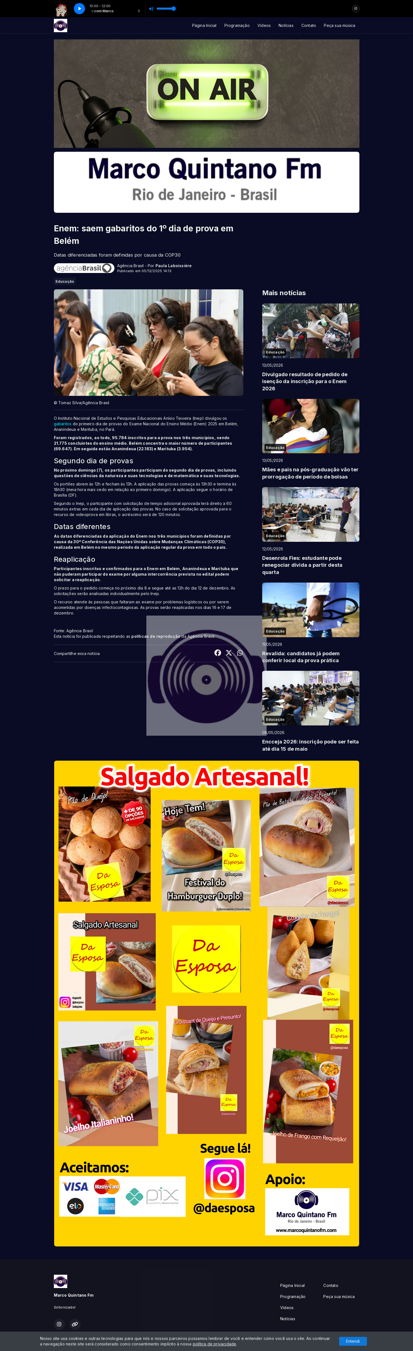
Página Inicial (204, 25)
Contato (308, 25)
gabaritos (63, 423)
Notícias (286, 25)
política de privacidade (214, 1344)
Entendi (353, 1341)
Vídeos (264, 25)
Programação (237, 25)
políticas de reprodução (155, 636)
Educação (65, 281)
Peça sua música (339, 25)
